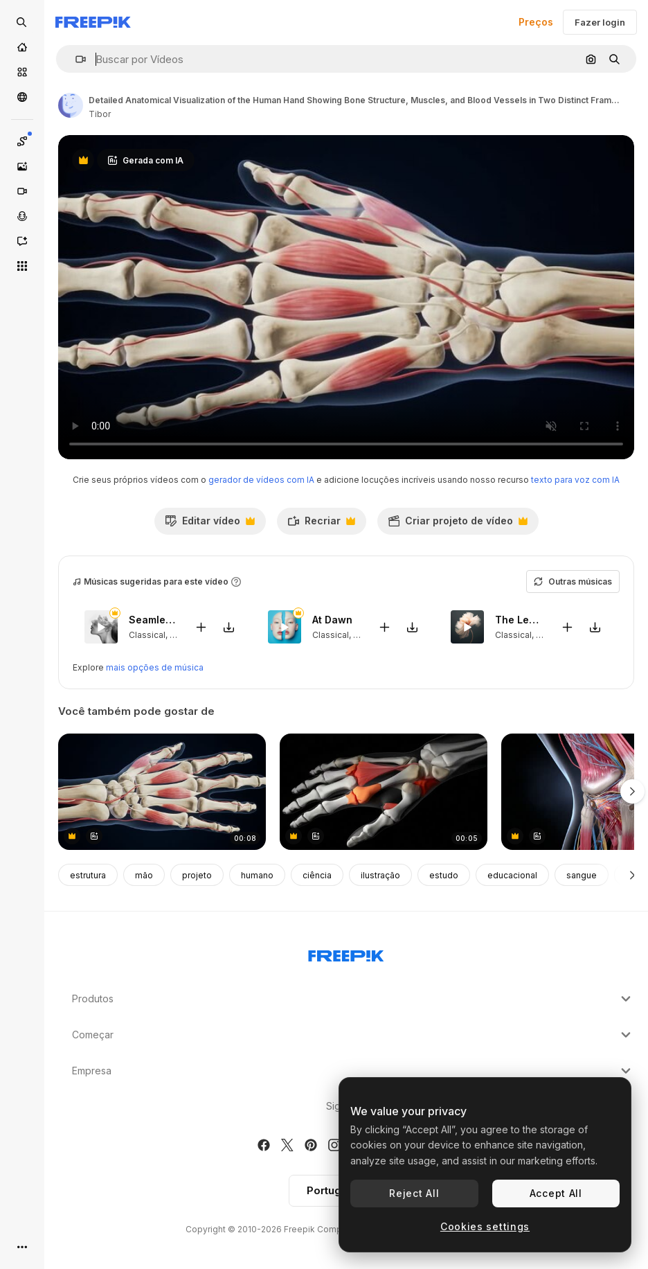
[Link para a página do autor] (70, 105)
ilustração (380, 875)
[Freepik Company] (346, 953)
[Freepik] (93, 22)
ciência (317, 875)
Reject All (414, 1193)
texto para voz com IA (575, 479)
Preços (536, 22)
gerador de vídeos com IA (261, 479)
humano (257, 875)
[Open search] (22, 22)
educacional (512, 875)
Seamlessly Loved (153, 620)
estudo (443, 875)
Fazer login (600, 22)
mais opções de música (155, 667)
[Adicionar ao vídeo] (201, 627)
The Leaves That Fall (519, 620)
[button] (75, 59)
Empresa (353, 1071)
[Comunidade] (22, 97)
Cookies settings (485, 1226)
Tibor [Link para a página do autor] (100, 114)
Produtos (353, 999)
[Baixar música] (229, 627)
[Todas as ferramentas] (22, 266)
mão (144, 875)
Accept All (556, 1193)
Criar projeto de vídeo (458, 524)
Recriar (321, 524)
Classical (147, 635)
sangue (581, 875)
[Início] (22, 47)
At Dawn (332, 620)
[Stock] (22, 72)
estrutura (88, 875)
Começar (353, 1035)
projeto (197, 875)
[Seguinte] (632, 875)
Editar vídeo (210, 524)
